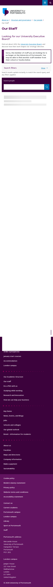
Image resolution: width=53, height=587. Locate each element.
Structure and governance (21, 20)
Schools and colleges (12, 425)
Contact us (8, 503)
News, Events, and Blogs (13, 416)
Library (6, 521)
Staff (5, 530)
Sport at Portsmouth (12, 525)
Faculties (7, 450)
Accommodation (10, 361)
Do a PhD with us (10, 386)
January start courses (12, 356)
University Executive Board (31, 44)
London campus (10, 365)
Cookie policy (9, 478)
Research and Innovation (14, 395)
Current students (11, 507)
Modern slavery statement (14, 483)
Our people (38, 20)
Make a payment (10, 464)
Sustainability (9, 468)
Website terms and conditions (16, 492)
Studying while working (13, 390)
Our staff (7, 381)
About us (5, 20)
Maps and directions (12, 455)
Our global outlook (11, 429)
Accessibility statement (13, 497)
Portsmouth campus (12, 512)
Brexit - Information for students (17, 434)
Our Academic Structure (13, 377)
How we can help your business (16, 400)
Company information (13, 459)
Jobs (5, 420)
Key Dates (8, 411)
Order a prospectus (11, 351)
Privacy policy (9, 487)
